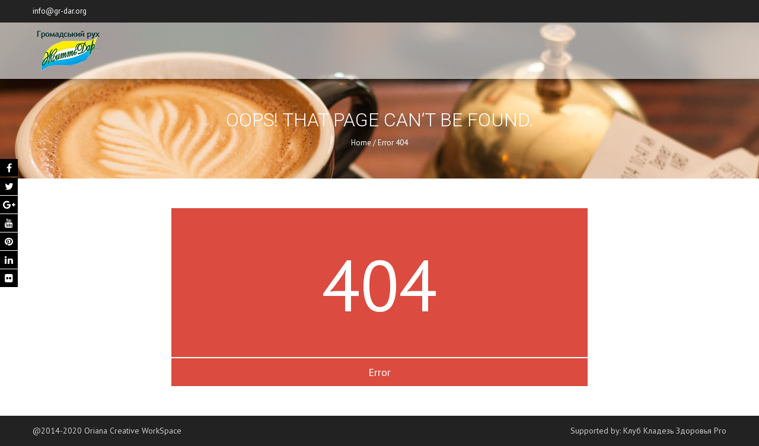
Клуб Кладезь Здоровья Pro (674, 430)
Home (361, 143)
